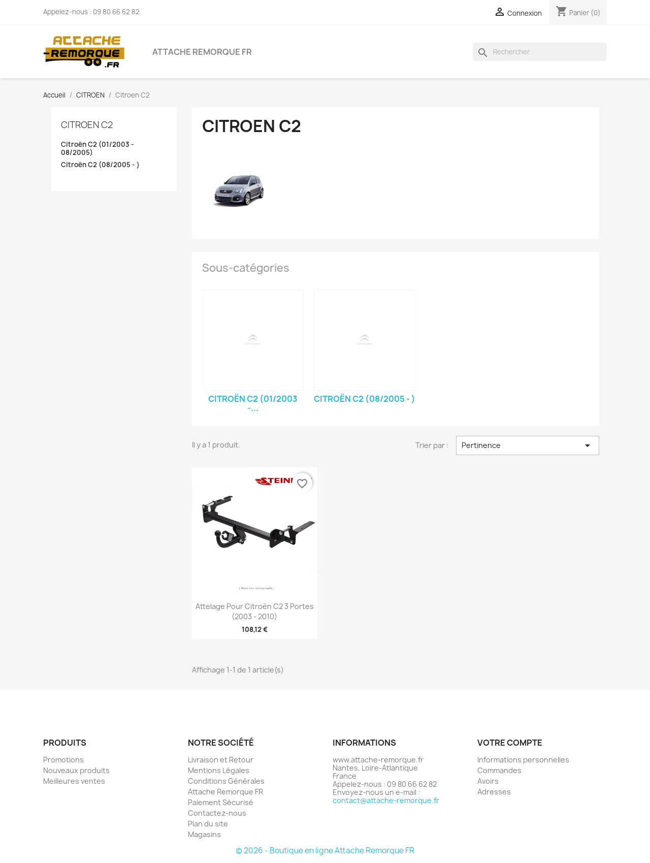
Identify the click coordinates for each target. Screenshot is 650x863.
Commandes (499, 770)
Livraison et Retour (220, 759)
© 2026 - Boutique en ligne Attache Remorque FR (325, 850)
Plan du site (208, 823)
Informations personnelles (523, 759)
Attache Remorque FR (202, 51)
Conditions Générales (226, 781)
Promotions (63, 759)
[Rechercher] (540, 52)
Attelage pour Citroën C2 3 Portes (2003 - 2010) (255, 611)
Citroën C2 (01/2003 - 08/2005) (97, 148)
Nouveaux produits (76, 770)
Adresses (494, 791)
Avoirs (488, 781)
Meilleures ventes (74, 781)
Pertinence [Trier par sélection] (528, 445)
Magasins (204, 834)
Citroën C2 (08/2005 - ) (100, 165)
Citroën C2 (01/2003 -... (253, 403)
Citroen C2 (87, 124)
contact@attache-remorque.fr (386, 800)
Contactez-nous (217, 813)
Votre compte (509, 742)
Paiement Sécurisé (220, 802)
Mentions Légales (218, 770)
